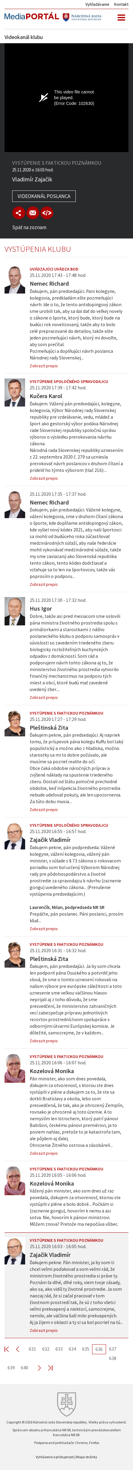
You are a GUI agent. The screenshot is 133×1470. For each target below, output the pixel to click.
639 (11, 1368)
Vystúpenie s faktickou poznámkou (66, 713)
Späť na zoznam (29, 227)
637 (112, 1349)
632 (45, 1349)
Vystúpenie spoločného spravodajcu (69, 381)
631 (32, 1349)
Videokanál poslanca (44, 196)
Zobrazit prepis (44, 365)
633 (59, 1349)
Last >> (46, 1367)
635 (85, 1349)
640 (24, 1368)
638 (112, 1358)
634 (72, 1349)
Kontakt (121, 4)
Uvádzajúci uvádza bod (54, 269)
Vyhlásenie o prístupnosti (55, 1457)
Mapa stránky (86, 1457)
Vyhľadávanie (97, 4)
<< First (10, 1349)
